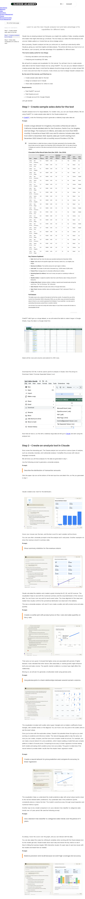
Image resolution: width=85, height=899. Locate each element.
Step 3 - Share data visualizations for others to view (12, 41)
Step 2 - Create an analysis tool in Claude (12, 36)
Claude (68, 433)
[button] (62, 4)
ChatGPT (26, 117)
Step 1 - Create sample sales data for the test (11, 31)
